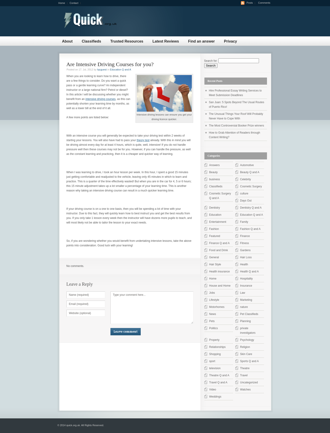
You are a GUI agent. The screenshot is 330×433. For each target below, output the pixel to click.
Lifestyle (214, 299)
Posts (250, 2)
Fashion (214, 229)
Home (61, 3)
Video (212, 389)
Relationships (217, 347)
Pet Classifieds (249, 314)
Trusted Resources (126, 41)
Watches (245, 389)
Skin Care (246, 354)
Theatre (245, 368)
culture (244, 193)
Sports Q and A (249, 361)
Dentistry (214, 207)
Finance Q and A (219, 243)
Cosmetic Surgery (251, 186)
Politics (213, 328)
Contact (74, 3)
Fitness (244, 243)
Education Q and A (120, 69)
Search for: (211, 60)
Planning (245, 321)
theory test (143, 140)
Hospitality (246, 278)
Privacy (230, 41)
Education (215, 214)
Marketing (246, 299)
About (67, 41)
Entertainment (217, 221)
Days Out (246, 200)
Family (244, 221)
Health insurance (219, 271)
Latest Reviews (165, 41)
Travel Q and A (218, 382)
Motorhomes (217, 307)
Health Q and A (249, 271)
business (214, 179)
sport (212, 361)
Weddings (215, 396)
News (212, 314)
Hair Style (215, 264)
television (215, 368)
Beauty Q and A (249, 172)
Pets (212, 321)
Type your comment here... (151, 307)
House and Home (220, 285)
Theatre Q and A (219, 375)
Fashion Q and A (250, 229)
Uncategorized (249, 382)
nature (244, 307)
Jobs (212, 292)
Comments (264, 2)
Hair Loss (246, 257)
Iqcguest (102, 69)
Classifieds (91, 41)
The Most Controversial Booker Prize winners (236, 125)
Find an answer (201, 41)
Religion (245, 347)
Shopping (215, 354)
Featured (214, 236)
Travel (244, 375)
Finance (245, 236)
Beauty (213, 172)
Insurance (246, 285)
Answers (214, 165)
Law (242, 292)
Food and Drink (218, 250)
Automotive (247, 165)
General (214, 257)
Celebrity (245, 179)
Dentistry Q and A (251, 207)
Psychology (247, 340)
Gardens (245, 250)
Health (244, 264)
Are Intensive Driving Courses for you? (110, 64)
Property (214, 340)
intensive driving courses (100, 99)
